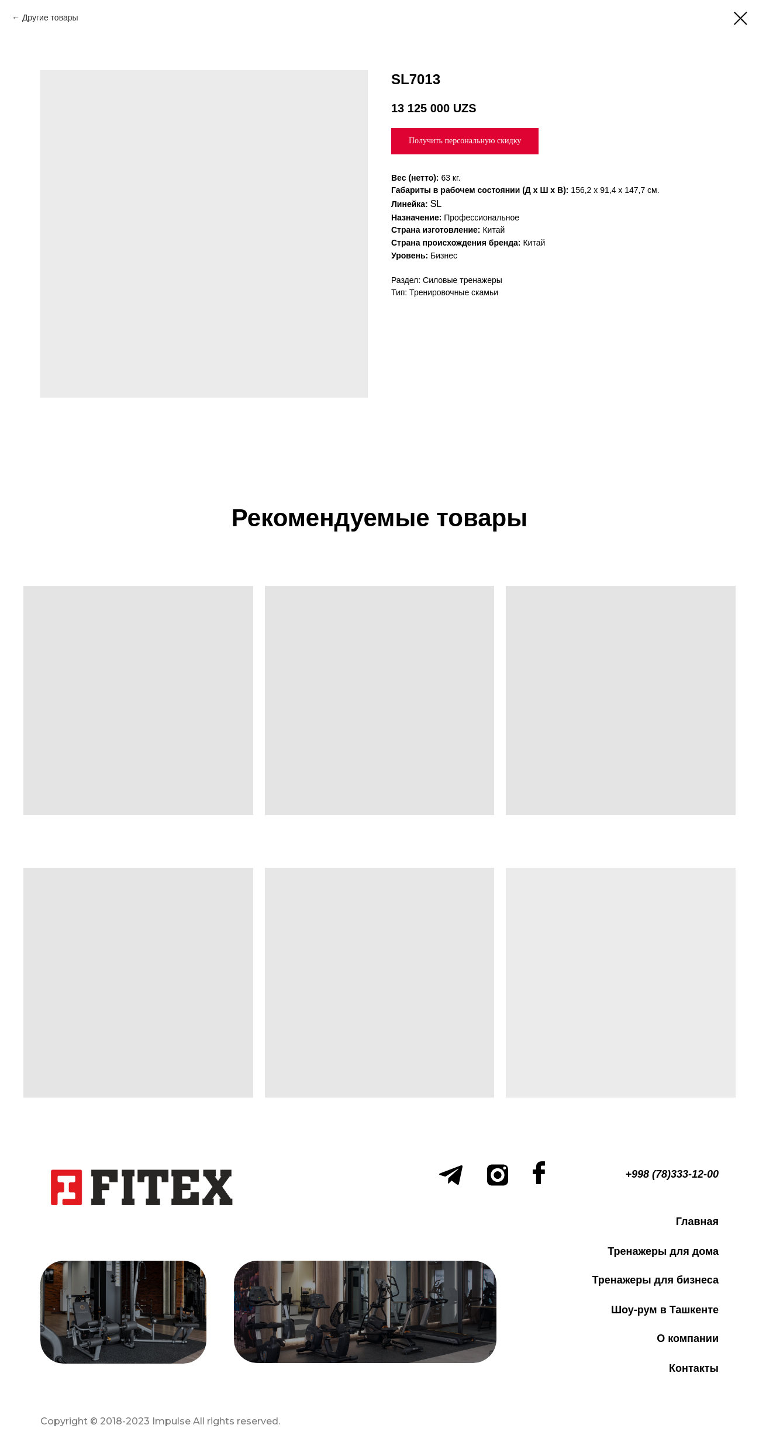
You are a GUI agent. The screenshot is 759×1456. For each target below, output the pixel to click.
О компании (688, 1338)
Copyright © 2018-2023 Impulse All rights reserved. (160, 1421)
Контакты (694, 1368)
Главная (697, 1221)
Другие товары (50, 17)
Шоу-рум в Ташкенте (665, 1310)
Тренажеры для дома (663, 1251)
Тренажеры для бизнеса (655, 1280)
